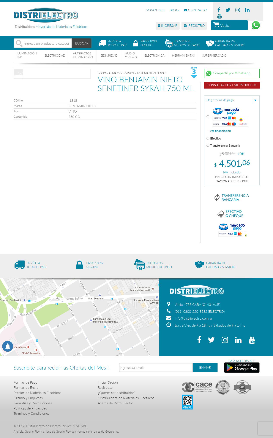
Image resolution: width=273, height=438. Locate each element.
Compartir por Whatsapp (227, 73)
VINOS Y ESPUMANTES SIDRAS (145, 73)
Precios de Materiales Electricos (37, 392)
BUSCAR (81, 43)
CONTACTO (195, 10)
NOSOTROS (155, 10)
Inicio (102, 73)
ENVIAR (205, 367)
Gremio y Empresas (28, 398)
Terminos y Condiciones (31, 413)
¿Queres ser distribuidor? (117, 392)
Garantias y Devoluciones (33, 403)
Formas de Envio (26, 387)
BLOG (174, 10)
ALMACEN (116, 73)
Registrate (105, 387)
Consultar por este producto (231, 85)
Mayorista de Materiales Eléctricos (61, 26)
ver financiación (220, 131)
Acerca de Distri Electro (115, 403)
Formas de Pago (25, 382)
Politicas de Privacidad (30, 408)
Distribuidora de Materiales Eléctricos (126, 398)
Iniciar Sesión (108, 382)
